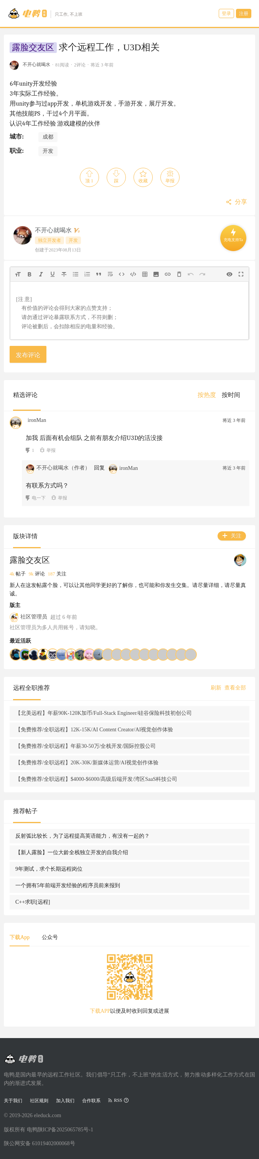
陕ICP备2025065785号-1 (65, 1130)
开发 (48, 151)
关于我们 (13, 1100)
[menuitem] (207, 395)
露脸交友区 (33, 47)
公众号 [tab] (50, 937)
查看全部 (235, 688)
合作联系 (91, 1100)
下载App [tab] (20, 937)
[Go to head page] (45, 13)
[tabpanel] (129, 986)
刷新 (216, 688)
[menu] (222, 394)
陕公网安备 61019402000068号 (39, 1143)
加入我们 (65, 1100)
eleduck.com (47, 1115)
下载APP (100, 1011)
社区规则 (39, 1100)
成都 (48, 137)
